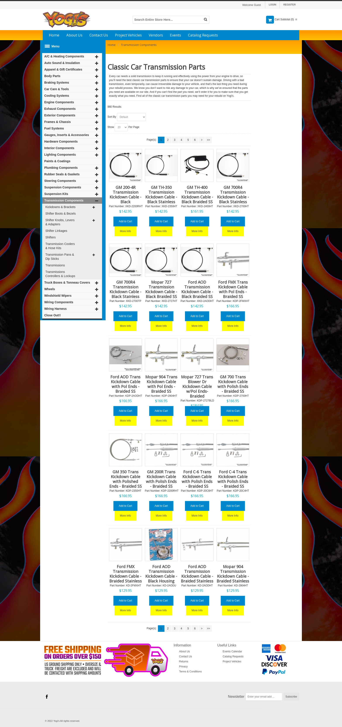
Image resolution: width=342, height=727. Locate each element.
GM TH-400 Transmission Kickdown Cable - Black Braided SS (197, 194)
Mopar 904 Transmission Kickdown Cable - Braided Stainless (233, 574)
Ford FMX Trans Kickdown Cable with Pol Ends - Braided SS (233, 289)
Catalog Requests (203, 35)
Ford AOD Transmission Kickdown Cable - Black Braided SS (197, 289)
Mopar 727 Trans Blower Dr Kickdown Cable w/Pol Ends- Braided (197, 386)
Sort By (112, 116)
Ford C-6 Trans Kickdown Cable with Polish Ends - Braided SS (197, 479)
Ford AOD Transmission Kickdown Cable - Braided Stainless (197, 574)
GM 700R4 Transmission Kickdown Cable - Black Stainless (233, 194)
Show (111, 127)
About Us (74, 35)
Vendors (156, 35)
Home (54, 35)
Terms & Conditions (190, 671)
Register (289, 4)
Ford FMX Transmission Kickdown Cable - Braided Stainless (125, 574)
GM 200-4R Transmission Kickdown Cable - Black (125, 194)
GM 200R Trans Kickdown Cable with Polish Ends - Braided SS (161, 479)
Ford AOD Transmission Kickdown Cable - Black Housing (161, 574)
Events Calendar (232, 651)
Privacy (183, 666)
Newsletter (236, 696)
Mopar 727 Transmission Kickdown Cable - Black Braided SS (161, 289)
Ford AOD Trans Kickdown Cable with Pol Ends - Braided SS (125, 384)
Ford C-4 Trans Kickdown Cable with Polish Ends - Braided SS (232, 479)
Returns (183, 661)
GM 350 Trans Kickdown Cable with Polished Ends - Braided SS (125, 479)
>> (208, 139)
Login (272, 4)
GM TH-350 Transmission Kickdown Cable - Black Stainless (161, 194)
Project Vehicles (128, 35)
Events (175, 35)
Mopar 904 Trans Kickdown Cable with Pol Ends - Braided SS (161, 384)
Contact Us (98, 35)
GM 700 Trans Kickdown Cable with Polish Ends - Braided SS (232, 384)
